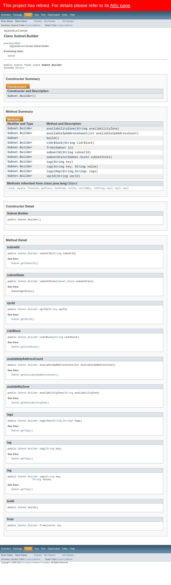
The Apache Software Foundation (36, 582)
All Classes (68, 21)
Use (36, 14)
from (50, 152)
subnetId (54, 157)
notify (72, 196)
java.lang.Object (12, 43)
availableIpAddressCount (67, 136)
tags (50, 178)
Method (36, 25)
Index (65, 14)
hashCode (60, 196)
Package (17, 14)
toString (99, 196)
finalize (33, 196)
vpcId (51, 184)
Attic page (120, 5)
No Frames (49, 21)
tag (49, 168)
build (51, 141)
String (82, 131)
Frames (38, 21)
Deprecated (54, 14)
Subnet (11, 56)
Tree (43, 14)
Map (58, 178)
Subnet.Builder (19, 97)
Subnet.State (78, 162)
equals (21, 196)
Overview (6, 14)
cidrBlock (54, 147)
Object (20, 68)
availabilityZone (61, 131)
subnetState (56, 162)
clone (11, 196)
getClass (46, 196)
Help (72, 14)
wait (109, 196)
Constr (29, 25)
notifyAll (85, 196)
